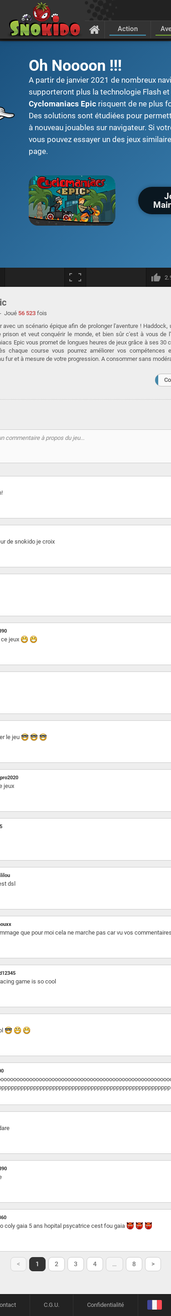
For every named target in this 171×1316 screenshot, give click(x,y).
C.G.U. (51, 1304)
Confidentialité (105, 1304)
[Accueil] (94, 29)
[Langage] (154, 1305)
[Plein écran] (75, 277)
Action (128, 29)
